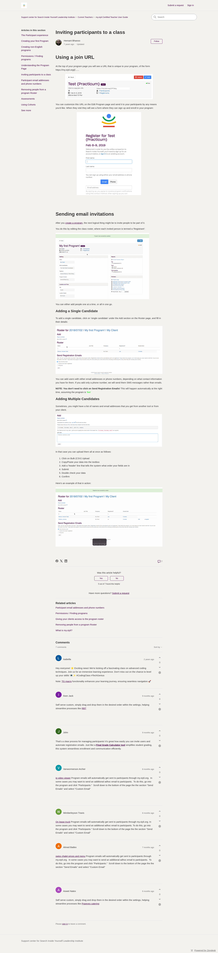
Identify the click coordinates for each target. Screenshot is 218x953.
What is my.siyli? (64, 630)
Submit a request (176, 5)
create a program (74, 223)
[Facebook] (57, 561)
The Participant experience (34, 35)
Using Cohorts (28, 104)
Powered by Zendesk (205, 950)
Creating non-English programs (31, 49)
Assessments (28, 98)
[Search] (174, 17)
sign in (65, 924)
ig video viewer (63, 778)
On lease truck (63, 822)
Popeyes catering (90, 903)
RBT (84, 708)
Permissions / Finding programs (32, 58)
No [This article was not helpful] (117, 578)
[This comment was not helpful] (159, 667)
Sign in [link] (190, 5)
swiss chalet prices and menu (70, 856)
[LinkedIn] (65, 561)
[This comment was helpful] (159, 657)
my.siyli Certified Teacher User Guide (112, 17)
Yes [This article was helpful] (101, 578)
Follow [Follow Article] (156, 41)
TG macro (67, 681)
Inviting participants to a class (36, 74)
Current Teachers (85, 17)
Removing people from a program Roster (33, 91)
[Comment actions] (159, 672)
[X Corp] (61, 561)
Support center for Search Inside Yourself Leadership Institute (48, 17)
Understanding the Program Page (35, 67)
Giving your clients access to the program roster (80, 619)
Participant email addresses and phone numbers (35, 82)
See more (26, 110)
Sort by (158, 647)
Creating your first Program (34, 41)
